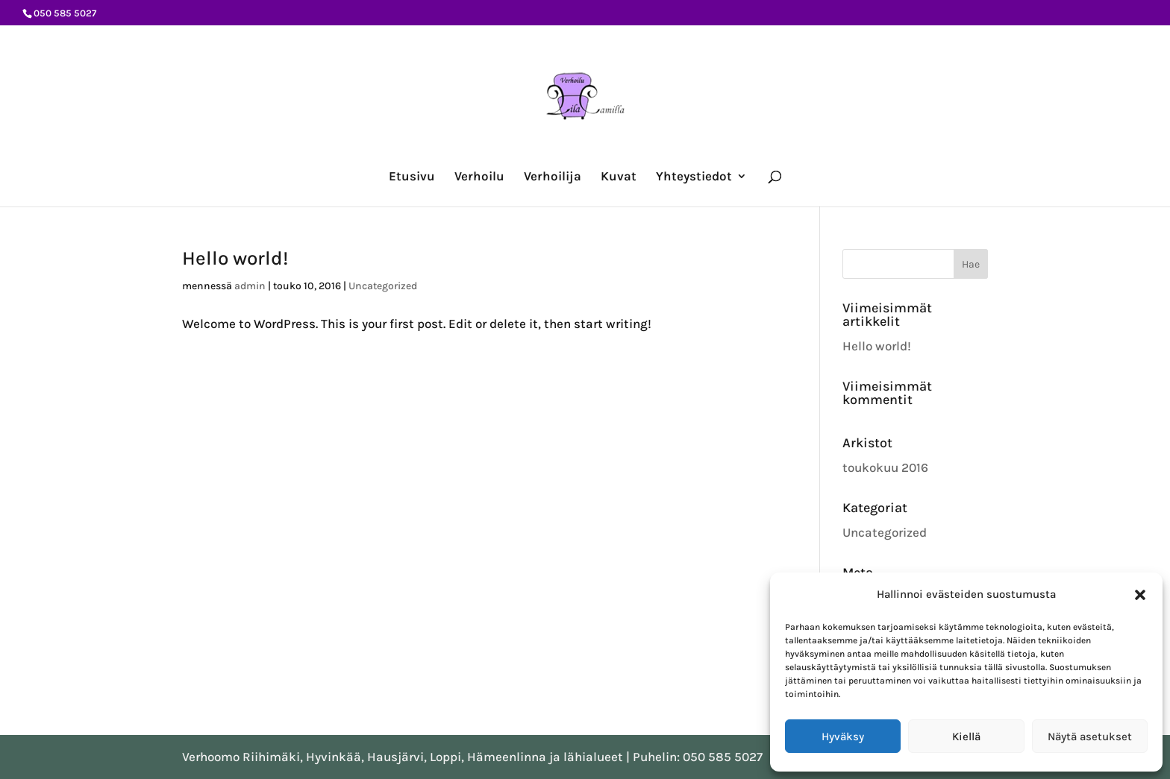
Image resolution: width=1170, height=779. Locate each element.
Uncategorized (382, 286)
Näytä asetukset (1090, 736)
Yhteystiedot (694, 177)
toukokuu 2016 (885, 467)
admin (250, 286)
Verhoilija (552, 177)
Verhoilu (479, 177)
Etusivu (412, 177)
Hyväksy (843, 736)
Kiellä (966, 736)
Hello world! (235, 258)
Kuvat (618, 177)
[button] (1140, 594)
